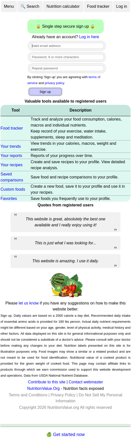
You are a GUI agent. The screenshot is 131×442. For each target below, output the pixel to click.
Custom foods (12, 189)
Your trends (10, 146)
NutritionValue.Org (43, 388)
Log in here (89, 37)
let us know (29, 303)
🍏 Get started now (65, 434)
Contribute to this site (46, 382)
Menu (9, 6)
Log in (121, 6)
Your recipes (11, 165)
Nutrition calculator (63, 6)
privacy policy (54, 83)
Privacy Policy (63, 395)
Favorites (8, 198)
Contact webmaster (86, 382)
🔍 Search (29, 6)
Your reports (11, 155)
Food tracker (98, 6)
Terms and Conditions (28, 395)
